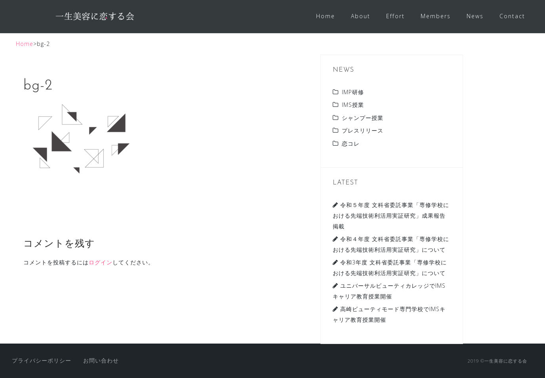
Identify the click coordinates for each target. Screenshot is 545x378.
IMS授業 (353, 104)
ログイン (100, 262)
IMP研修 (353, 92)
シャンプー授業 (362, 118)
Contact (512, 16)
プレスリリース (362, 130)
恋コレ (351, 143)
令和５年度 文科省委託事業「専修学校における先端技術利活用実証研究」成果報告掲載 (391, 215)
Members (436, 16)
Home (325, 16)
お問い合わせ (101, 360)
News (475, 16)
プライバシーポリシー (41, 360)
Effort (395, 16)
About (360, 16)
